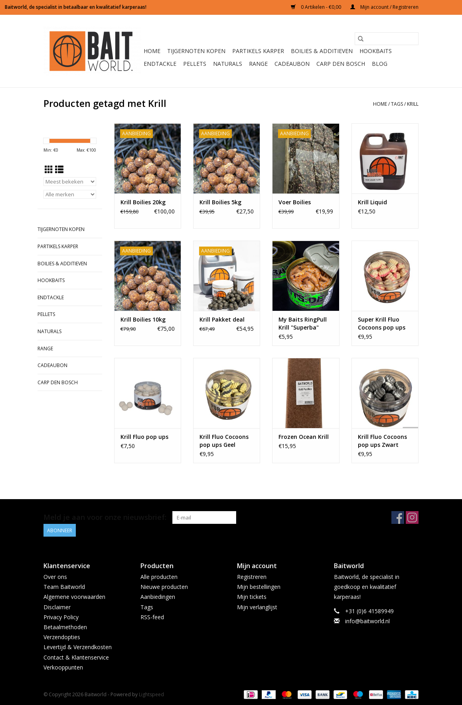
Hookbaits (375, 51)
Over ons (55, 577)
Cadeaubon (292, 63)
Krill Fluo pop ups (144, 436)
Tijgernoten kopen (196, 51)
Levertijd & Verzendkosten (77, 647)
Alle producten (159, 577)
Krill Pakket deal (222, 319)
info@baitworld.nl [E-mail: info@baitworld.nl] (367, 621)
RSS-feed (152, 617)
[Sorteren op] (69, 181)
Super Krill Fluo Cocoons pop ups (381, 323)
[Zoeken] (387, 38)
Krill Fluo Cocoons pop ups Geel (224, 440)
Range (258, 63)
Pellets (194, 63)
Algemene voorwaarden (74, 596)
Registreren (252, 577)
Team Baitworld (64, 586)
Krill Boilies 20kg (143, 202)
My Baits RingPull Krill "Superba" (302, 323)
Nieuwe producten (164, 586)
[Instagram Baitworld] (412, 517)
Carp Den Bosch (340, 63)
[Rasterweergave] (49, 169)
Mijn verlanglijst (257, 607)
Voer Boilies (294, 202)
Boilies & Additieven (322, 51)
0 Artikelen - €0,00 (316, 7)
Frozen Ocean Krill (303, 436)
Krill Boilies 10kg (143, 319)
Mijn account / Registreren (384, 7)
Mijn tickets (252, 596)
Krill (413, 104)
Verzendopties (61, 637)
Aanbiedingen (157, 596)
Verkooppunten (63, 667)
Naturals (227, 63)
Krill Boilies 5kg (220, 202)
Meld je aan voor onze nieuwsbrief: (104, 517)
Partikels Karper (258, 51)
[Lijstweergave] (59, 169)
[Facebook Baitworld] (397, 517)
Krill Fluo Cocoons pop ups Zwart (382, 440)
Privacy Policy (61, 617)
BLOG (379, 63)
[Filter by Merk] (69, 194)
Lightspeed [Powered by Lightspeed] (151, 694)
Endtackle (160, 63)
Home (152, 51)
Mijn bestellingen (258, 586)
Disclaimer (57, 607)
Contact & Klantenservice (76, 657)
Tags (397, 104)
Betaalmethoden (65, 627)
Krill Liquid (372, 202)
